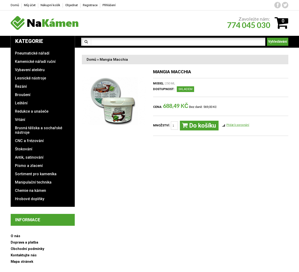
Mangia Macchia (114, 59)
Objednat (71, 5)
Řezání (21, 86)
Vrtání (20, 119)
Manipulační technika (33, 182)
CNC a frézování (29, 140)
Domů (91, 59)
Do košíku (199, 125)
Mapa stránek (22, 261)
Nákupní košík (50, 5)
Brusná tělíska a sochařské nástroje (38, 130)
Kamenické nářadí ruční (35, 61)
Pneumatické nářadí (32, 53)
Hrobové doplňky (29, 199)
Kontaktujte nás (24, 255)
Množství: (165, 125)
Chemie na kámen (30, 190)
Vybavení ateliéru (30, 70)
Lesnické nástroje (30, 78)
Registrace (90, 5)
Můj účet (30, 5)
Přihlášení (109, 5)
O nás (15, 236)
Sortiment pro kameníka (35, 174)
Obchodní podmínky (27, 249)
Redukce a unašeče (31, 111)
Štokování (23, 149)
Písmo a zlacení (29, 165)
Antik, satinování (29, 157)
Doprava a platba (24, 242)
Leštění (21, 103)
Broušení (22, 94)
